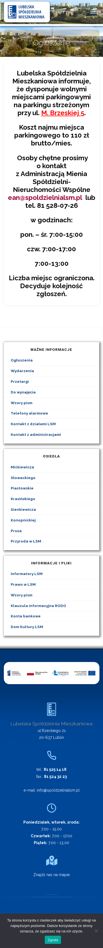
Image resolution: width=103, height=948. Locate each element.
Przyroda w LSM (26, 541)
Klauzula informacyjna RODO (38, 605)
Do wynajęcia (23, 392)
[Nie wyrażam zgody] (96, 931)
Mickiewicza (22, 467)
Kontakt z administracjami (36, 434)
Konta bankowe (26, 616)
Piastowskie (22, 488)
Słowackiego (23, 478)
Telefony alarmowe (29, 413)
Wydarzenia (22, 371)
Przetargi (20, 381)
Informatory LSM (27, 573)
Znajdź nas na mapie (51, 875)
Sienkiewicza (23, 509)
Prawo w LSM (23, 584)
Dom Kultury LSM (27, 627)
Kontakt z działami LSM (33, 424)
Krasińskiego (23, 499)
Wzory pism (21, 403)
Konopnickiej (23, 520)
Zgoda (53, 940)
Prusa (16, 531)
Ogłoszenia (22, 360)
